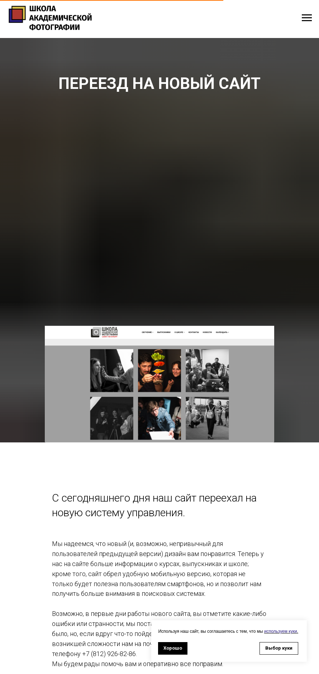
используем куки (280, 631)
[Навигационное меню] (307, 18)
